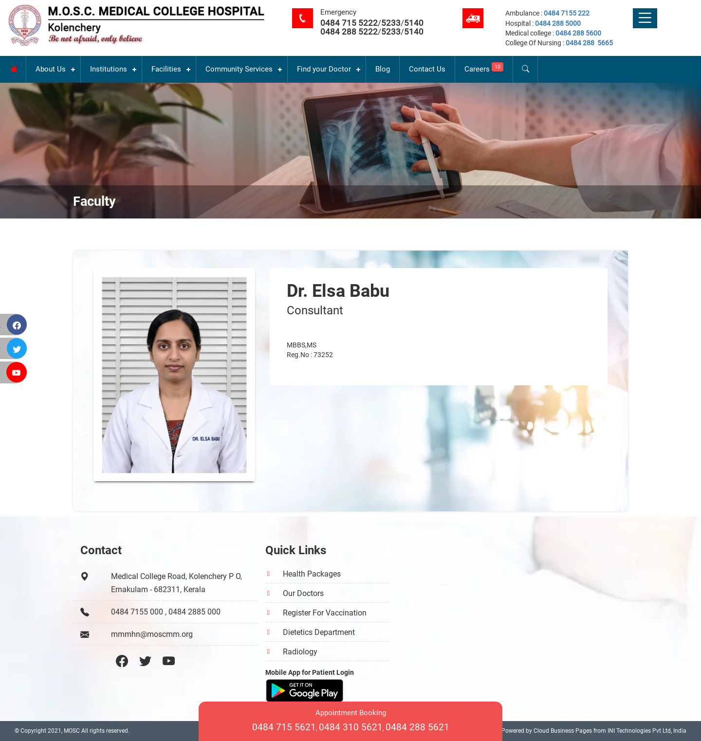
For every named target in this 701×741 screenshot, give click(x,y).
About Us (51, 69)
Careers (483, 67)
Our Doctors (303, 593)
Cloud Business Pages (563, 730)
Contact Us (427, 69)
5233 (391, 23)
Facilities (166, 69)
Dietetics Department (319, 632)
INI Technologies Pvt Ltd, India (647, 730)
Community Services (239, 69)
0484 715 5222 (349, 23)
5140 (414, 23)
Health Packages (312, 573)
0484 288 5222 (349, 31)
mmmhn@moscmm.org (152, 634)
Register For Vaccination (325, 612)
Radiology (300, 651)
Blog (382, 69)
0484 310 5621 (351, 727)
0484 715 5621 (284, 727)
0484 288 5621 (417, 727)
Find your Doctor (324, 69)
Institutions (108, 69)
